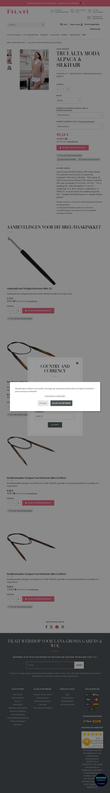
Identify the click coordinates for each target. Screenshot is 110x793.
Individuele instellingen (55, 396)
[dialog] (55, 396)
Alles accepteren (61, 403)
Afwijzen (43, 403)
